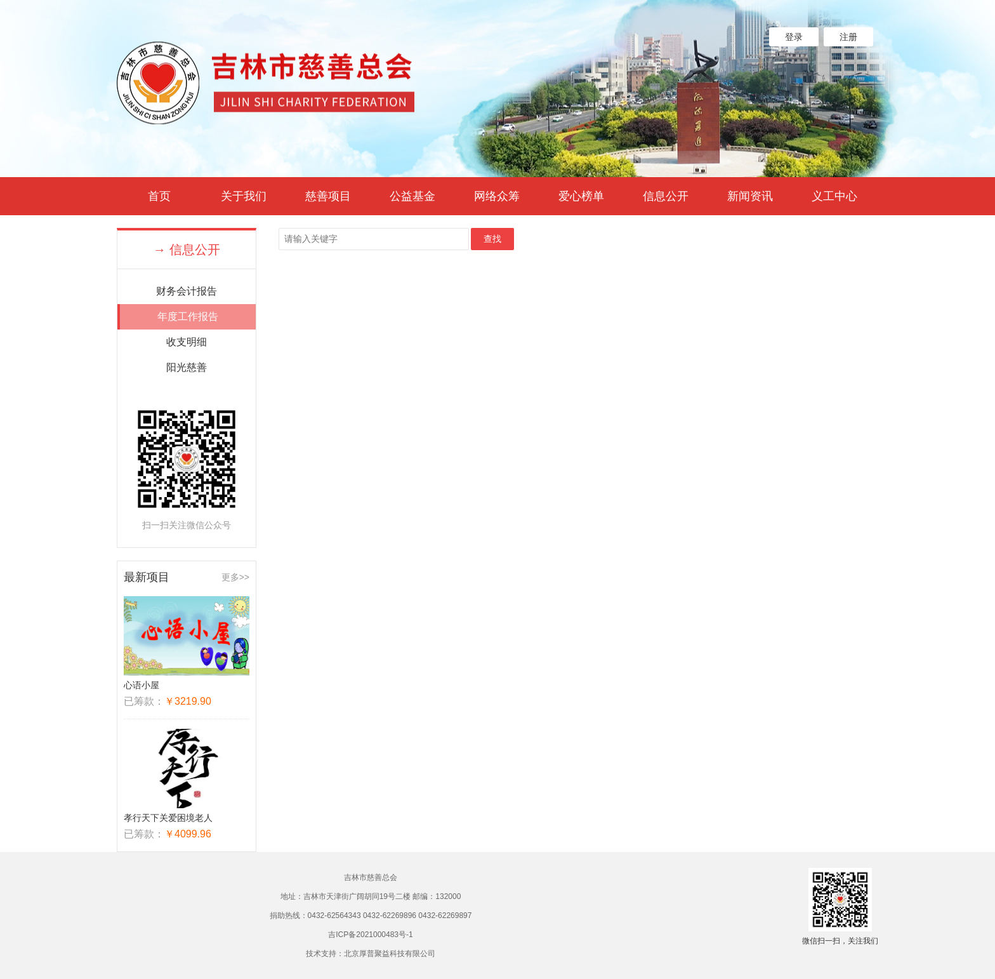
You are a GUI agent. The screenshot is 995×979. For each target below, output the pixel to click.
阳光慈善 (186, 367)
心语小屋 (141, 685)
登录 (794, 37)
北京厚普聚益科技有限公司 (389, 953)
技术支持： (325, 953)
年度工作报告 (187, 316)
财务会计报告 (186, 291)
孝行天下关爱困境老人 (168, 818)
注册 (848, 37)
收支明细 (186, 341)
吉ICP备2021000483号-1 (370, 934)
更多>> (235, 577)
